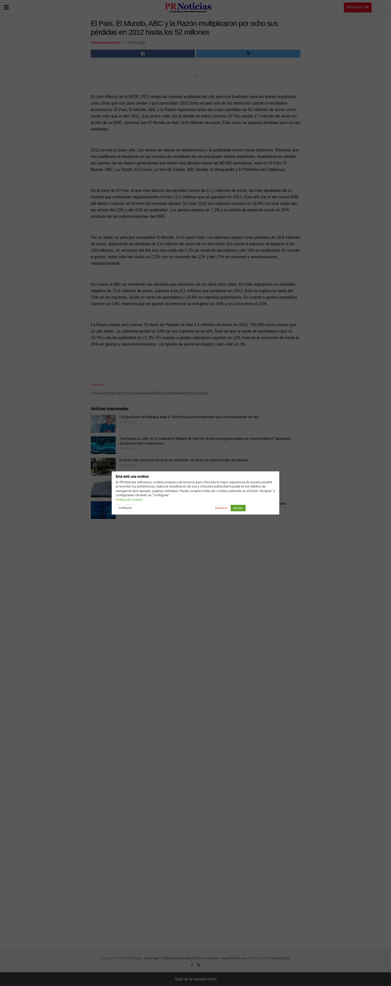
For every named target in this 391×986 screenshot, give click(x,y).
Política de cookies (129, 499)
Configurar (125, 507)
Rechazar (221, 507)
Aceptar (238, 507)
